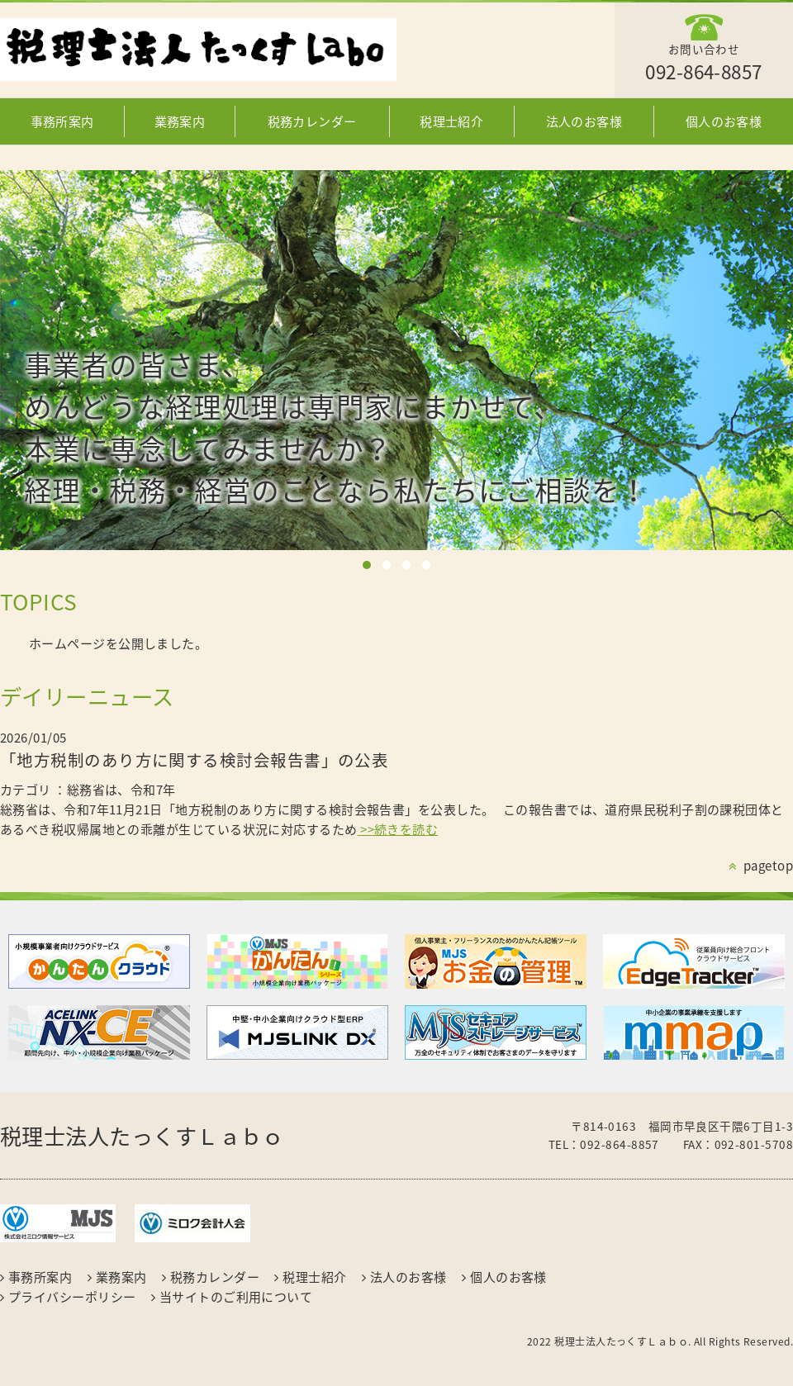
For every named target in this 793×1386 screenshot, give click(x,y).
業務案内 (180, 121)
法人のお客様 (584, 121)
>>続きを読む (398, 829)
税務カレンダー (312, 121)
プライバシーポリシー (72, 1297)
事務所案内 (62, 121)
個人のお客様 (724, 121)
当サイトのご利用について (235, 1297)
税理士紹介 (451, 121)
